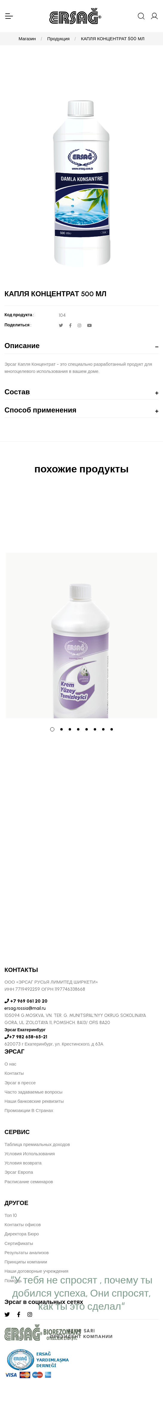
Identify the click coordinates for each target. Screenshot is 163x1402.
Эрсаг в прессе (20, 1082)
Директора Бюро (21, 1234)
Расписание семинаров (28, 1181)
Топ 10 (10, 1215)
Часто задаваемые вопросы (33, 1092)
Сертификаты (18, 1243)
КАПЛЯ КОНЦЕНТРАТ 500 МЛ (112, 38)
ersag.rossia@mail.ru (25, 1008)
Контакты (14, 1073)
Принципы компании (25, 1262)
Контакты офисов (22, 1224)
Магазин (27, 38)
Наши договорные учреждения (36, 1271)
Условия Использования (29, 1153)
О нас (10, 1064)
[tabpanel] (81, 604)
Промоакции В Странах (28, 1110)
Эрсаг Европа (18, 1172)
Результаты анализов (26, 1252)
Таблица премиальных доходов (37, 1144)
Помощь (13, 1280)
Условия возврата (22, 1163)
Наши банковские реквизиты (34, 1101)
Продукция (58, 38)
